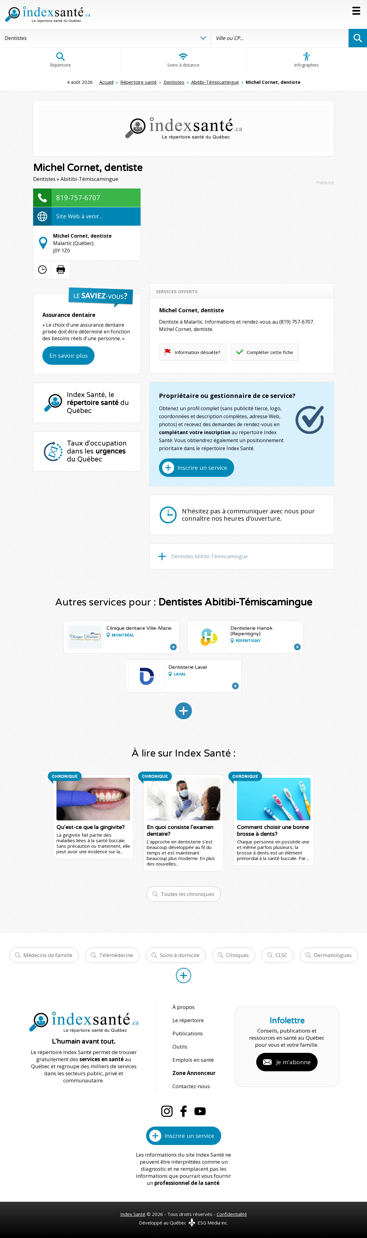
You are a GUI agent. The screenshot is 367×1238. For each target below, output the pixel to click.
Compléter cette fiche (270, 352)
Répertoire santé (138, 82)
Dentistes (174, 82)
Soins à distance (183, 60)
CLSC (281, 955)
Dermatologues (333, 955)
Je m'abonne (293, 1062)
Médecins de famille (47, 955)
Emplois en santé (193, 1059)
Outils (179, 1046)
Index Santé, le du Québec (98, 403)
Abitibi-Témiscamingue (215, 82)
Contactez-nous (191, 1086)
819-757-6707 (78, 197)
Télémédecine (116, 955)
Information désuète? (197, 352)
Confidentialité (232, 1214)
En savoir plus (68, 356)
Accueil (106, 82)
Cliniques (237, 955)
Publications (187, 1033)
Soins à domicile (179, 955)
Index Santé (132, 1214)
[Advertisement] (242, 231)
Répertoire (60, 60)
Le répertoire (188, 1020)
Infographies (306, 60)
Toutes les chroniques (187, 893)
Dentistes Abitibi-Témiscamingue (209, 556)
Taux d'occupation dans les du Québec (97, 451)
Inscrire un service (202, 468)
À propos (183, 1006)
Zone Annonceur (193, 1072)
